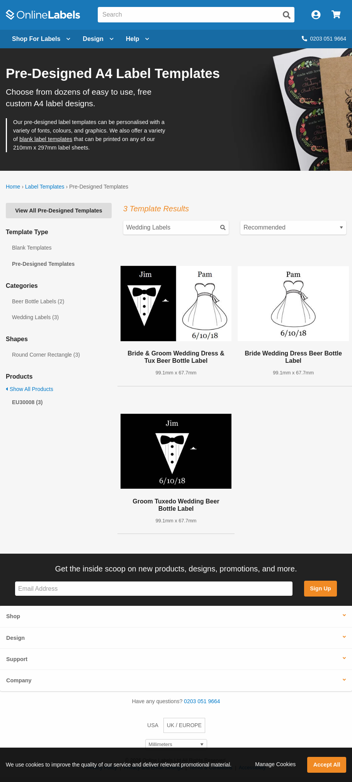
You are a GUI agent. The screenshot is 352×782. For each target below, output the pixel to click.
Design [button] (15, 638)
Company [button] (19, 680)
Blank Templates (31, 248)
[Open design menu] (98, 39)
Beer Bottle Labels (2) (38, 301)
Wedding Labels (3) (35, 317)
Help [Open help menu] (138, 39)
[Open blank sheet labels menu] (41, 39)
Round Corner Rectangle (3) (46, 355)
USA (152, 725)
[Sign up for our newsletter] (153, 588)
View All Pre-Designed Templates (58, 210)
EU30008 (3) (27, 402)
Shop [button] (13, 616)
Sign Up (320, 588)
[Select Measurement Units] (176, 744)
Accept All (326, 765)
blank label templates (45, 139)
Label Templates (45, 187)
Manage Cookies (275, 764)
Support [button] (16, 659)
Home (13, 187)
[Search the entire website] (196, 14)
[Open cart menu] (336, 15)
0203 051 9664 (324, 39)
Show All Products (29, 389)
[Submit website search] (287, 15)
